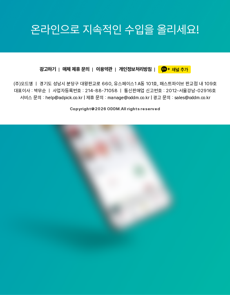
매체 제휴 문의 (76, 69)
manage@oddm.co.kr (128, 97)
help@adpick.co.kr (64, 97)
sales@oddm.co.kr (192, 97)
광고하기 (48, 69)
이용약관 (104, 69)
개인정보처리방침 (135, 69)
